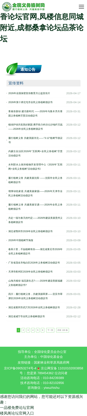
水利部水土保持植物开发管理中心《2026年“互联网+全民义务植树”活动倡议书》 (35, 166)
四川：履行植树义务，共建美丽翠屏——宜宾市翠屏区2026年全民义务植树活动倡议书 (35, 296)
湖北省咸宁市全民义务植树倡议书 (26, 316)
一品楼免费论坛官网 (17, 408)
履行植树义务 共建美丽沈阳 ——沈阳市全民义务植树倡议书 (35, 180)
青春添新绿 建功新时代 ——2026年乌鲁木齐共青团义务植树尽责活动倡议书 (35, 113)
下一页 (50, 330)
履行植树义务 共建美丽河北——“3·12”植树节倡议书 (35, 140)
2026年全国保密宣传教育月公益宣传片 (29, 93)
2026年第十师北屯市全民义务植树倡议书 (30, 102)
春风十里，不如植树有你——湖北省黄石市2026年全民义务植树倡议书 (35, 251)
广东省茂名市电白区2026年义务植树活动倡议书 (34, 262)
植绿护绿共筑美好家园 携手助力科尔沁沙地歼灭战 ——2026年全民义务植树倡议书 (35, 126)
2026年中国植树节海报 (20, 240)
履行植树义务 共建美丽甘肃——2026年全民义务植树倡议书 (35, 206)
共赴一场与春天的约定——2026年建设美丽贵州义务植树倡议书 (35, 220)
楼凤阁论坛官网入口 (17, 413)
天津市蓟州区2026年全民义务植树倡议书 (30, 271)
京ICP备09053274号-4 (20, 368)
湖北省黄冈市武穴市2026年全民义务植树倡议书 (34, 307)
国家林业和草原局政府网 (51, 362)
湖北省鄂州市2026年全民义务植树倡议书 (30, 231)
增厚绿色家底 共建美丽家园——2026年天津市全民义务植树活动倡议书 (35, 193)
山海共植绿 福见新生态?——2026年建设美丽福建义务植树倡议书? (35, 282)
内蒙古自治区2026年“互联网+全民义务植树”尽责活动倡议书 (35, 153)
